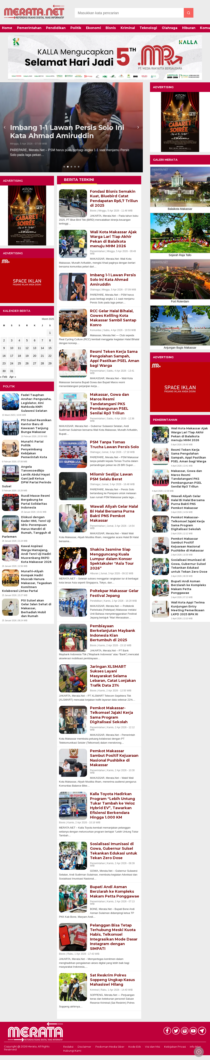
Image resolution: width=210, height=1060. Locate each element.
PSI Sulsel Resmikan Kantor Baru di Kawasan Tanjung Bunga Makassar (36, 426)
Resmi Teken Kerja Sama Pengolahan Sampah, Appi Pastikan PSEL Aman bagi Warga (188, 455)
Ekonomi (93, 28)
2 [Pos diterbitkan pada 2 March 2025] (4, 340)
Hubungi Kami (72, 1050)
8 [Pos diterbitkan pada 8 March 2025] (50, 340)
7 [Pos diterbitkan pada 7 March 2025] (42, 340)
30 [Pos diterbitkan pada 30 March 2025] (4, 371)
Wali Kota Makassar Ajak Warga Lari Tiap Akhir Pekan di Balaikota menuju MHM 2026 (189, 434)
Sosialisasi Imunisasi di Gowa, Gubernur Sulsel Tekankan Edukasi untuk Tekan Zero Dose (189, 565)
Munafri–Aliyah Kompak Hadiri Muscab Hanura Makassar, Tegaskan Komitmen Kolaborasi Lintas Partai (27, 581)
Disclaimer (84, 1046)
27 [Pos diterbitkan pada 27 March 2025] (34, 363)
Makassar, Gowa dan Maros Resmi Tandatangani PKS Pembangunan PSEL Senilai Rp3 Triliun (186, 478)
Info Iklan (195, 1046)
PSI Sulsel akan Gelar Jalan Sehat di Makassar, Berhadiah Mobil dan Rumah (36, 608)
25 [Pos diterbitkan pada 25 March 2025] (19, 363)
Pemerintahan (29, 28)
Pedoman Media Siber (109, 1046)
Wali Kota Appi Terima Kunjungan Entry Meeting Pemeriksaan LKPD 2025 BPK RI (188, 608)
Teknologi (148, 28)
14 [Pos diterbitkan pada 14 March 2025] (42, 348)
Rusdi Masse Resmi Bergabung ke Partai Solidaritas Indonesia (35, 501)
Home (7, 28)
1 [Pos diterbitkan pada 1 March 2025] (50, 332)
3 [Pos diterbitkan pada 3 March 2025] (12, 340)
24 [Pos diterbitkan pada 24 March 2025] (11, 363)
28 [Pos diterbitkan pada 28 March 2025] (42, 363)
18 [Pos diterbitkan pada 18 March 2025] (19, 355)
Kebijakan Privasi (175, 1046)
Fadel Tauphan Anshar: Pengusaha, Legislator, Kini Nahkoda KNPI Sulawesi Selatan (36, 402)
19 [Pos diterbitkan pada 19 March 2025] (27, 355)
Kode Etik (134, 1046)
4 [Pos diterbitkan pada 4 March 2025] (19, 340)
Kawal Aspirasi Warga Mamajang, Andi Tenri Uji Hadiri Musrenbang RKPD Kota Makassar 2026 (36, 553)
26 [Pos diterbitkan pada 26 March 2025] (27, 363)
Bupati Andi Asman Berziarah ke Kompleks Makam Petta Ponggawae (188, 587)
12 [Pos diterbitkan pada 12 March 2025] (27, 348)
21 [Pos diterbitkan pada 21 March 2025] (42, 355)
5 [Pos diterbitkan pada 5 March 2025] (27, 340)
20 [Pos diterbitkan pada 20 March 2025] (34, 355)
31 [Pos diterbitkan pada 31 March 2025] (11, 371)
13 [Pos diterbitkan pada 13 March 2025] (34, 348)
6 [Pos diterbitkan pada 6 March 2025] (34, 340)
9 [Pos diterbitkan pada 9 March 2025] (4, 348)
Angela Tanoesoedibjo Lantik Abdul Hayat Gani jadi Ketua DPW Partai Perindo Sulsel (26, 476)
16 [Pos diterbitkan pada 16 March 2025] (4, 355)
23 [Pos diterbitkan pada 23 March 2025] (4, 363)
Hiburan (188, 28)
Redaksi (68, 1046)
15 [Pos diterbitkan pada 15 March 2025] (50, 348)
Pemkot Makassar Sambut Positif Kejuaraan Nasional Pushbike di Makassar (187, 544)
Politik (75, 28)
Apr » (12, 376)
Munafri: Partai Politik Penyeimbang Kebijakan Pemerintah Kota (34, 449)
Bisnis (111, 28)
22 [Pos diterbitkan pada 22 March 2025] (50, 355)
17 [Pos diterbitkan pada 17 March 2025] (11, 355)
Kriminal (128, 28)
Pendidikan (56, 28)
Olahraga (169, 28)
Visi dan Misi (152, 1046)
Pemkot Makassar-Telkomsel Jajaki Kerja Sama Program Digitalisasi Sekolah (188, 523)
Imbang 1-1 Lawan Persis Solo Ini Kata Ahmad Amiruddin (67, 132)
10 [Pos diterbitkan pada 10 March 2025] (11, 348)
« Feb (3, 376)
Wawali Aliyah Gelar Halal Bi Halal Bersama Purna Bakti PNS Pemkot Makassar (188, 502)
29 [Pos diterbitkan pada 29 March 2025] (50, 363)
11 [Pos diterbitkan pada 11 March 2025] (19, 348)
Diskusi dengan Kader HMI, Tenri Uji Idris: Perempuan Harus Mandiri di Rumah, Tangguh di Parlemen (26, 526)
